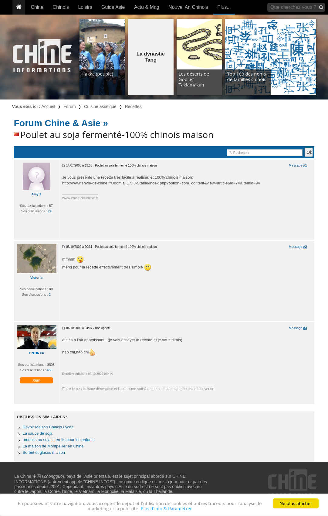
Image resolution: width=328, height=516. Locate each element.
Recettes (133, 106)
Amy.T (36, 194)
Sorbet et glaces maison (44, 452)
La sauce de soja (37, 433)
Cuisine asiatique (100, 106)
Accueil (48, 106)
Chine (37, 7)
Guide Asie (113, 7)
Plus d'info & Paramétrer (166, 509)
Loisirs (85, 7)
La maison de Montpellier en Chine (53, 446)
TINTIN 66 (36, 353)
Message (298, 165)
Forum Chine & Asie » (61, 123)
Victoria (36, 277)
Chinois (61, 7)
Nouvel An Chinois (188, 7)
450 (49, 370)
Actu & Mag (146, 7)
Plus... (224, 7)
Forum (69, 106)
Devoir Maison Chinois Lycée (48, 427)
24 (50, 211)
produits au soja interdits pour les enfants (59, 439)
